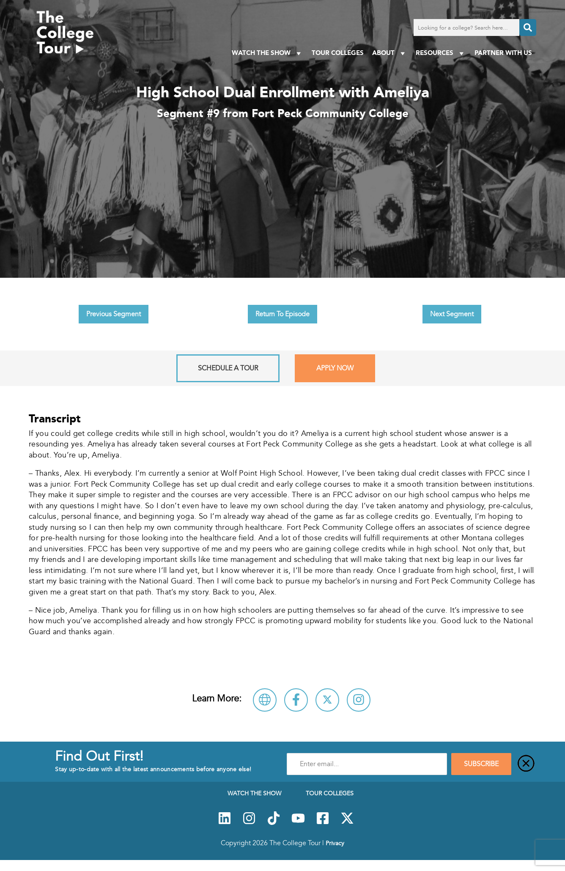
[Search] (527, 27)
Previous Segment (113, 314)
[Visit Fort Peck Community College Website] (265, 700)
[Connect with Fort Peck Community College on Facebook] (296, 700)
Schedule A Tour (228, 368)
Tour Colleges (338, 52)
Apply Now (335, 368)
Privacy (335, 843)
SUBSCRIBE (481, 764)
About (389, 53)
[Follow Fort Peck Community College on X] (327, 700)
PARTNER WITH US (503, 52)
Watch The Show (267, 53)
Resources (441, 53)
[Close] (526, 764)
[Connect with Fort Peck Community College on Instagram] (358, 700)
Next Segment (452, 314)
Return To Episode (282, 314)
